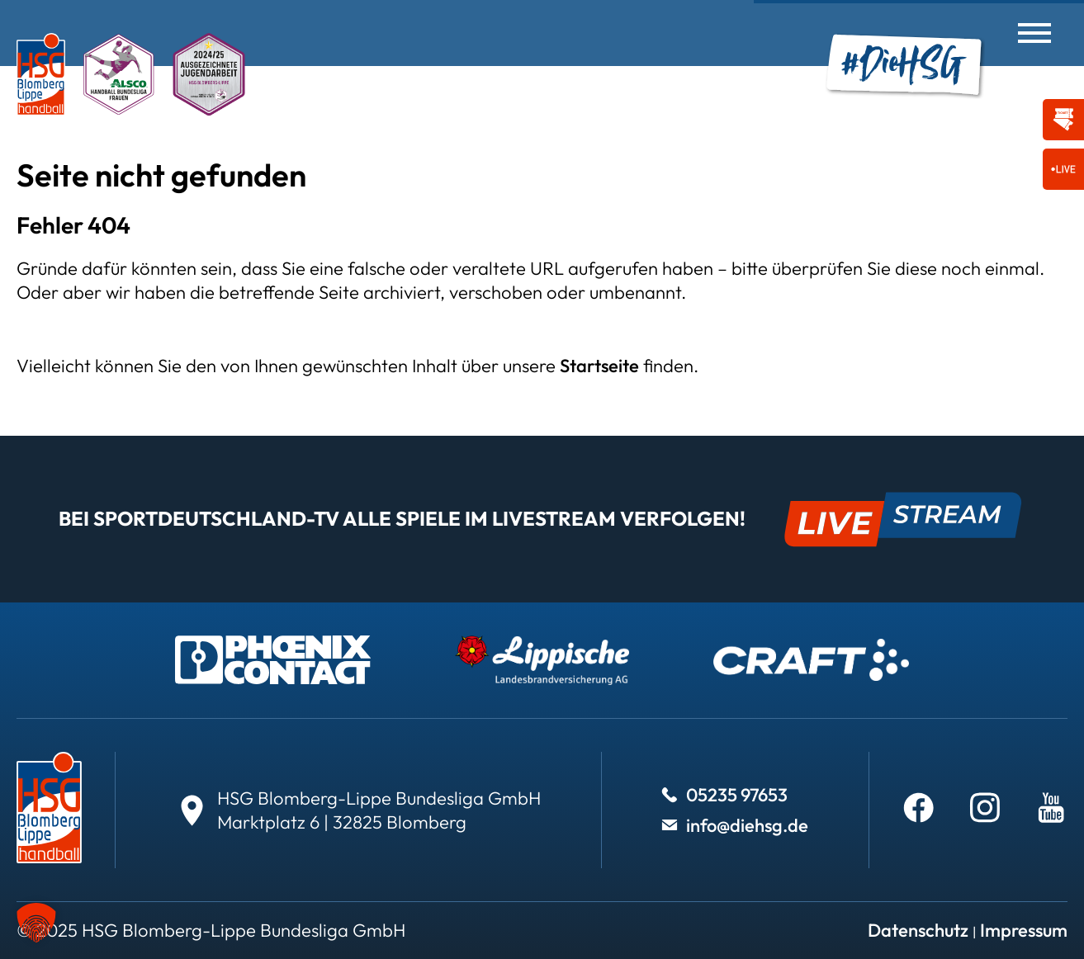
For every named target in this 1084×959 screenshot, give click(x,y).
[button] (36, 922)
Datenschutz (918, 930)
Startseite (599, 365)
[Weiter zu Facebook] (918, 807)
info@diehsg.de (747, 825)
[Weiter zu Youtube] (1050, 807)
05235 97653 (737, 794)
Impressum (1023, 930)
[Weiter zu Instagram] (984, 807)
